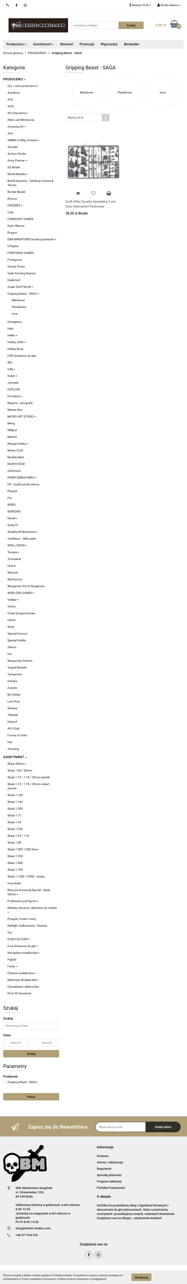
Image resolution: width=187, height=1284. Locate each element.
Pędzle (11, 959)
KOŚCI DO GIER (18, 939)
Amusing (13, 749)
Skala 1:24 (14, 822)
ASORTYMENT (15, 757)
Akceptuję (141, 1277)
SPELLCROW (17, 545)
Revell (12, 518)
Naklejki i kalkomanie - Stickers (27, 925)
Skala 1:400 (15, 863)
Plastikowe (19, 307)
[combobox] (88, 117)
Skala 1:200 (15, 808)
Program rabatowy (109, 1181)
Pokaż (31, 1097)
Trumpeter (14, 559)
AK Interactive (17, 113)
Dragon (12, 232)
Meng (11, 423)
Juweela (13, 382)
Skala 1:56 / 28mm (19, 770)
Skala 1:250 (15, 829)
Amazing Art (16, 126)
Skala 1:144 (15, 802)
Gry (9, 932)
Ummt (11, 565)
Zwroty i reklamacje (110, 1162)
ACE (10, 99)
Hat (9, 742)
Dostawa (102, 1156)
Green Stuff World (20, 286)
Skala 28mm (16, 763)
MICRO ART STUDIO (21, 416)
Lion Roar (13, 701)
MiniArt (12, 437)
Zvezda (12, 687)
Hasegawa (14, 321)
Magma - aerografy (20, 403)
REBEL (11, 504)
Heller (12, 335)
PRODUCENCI (14, 79)
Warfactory (14, 579)
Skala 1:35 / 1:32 (18, 835)
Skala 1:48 (14, 842)
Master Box (15, 409)
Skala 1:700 (15, 869)
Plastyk (12, 491)
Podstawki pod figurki (23, 901)
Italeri (12, 375)
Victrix (11, 606)
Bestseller (131, 44)
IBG (9, 362)
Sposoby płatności (109, 1175)
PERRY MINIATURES (22, 477)
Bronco (12, 198)
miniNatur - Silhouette (21, 538)
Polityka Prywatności (111, 1187)
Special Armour (17, 633)
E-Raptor (13, 246)
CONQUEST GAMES (20, 219)
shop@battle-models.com (33, 1228)
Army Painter (17, 160)
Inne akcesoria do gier (23, 946)
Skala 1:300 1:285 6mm (22, 849)
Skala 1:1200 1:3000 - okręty (26, 876)
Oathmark (14, 470)
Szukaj (31, 1054)
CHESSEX (15, 205)
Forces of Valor (17, 735)
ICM (11, 369)
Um (9, 654)
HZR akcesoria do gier (21, 355)
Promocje (87, 44)
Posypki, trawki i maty (21, 919)
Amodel (12, 147)
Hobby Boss (15, 349)
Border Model (16, 192)
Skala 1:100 (15, 795)
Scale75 (12, 525)
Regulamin (104, 1168)
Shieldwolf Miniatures (22, 531)
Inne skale (14, 883)
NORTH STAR (16, 464)
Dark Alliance (15, 225)
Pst (9, 498)
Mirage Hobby (17, 443)
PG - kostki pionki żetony (23, 484)
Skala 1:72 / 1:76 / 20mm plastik (28, 777)
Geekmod (13, 280)
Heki (10, 328)
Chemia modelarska (21, 973)
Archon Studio (16, 153)
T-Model (12, 715)
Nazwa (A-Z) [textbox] (76, 117)
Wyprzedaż (109, 44)
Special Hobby (16, 640)
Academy (13, 92)
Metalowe (18, 300)
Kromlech (14, 396)
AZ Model (13, 167)
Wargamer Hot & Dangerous (25, 586)
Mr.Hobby (13, 694)
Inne (14, 313)
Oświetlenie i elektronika (23, 986)
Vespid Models (17, 667)
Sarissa (12, 708)
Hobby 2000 (16, 342)
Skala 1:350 (15, 856)
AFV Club (13, 728)
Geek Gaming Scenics (21, 273)
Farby (12, 966)
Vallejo (13, 599)
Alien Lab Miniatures (20, 119)
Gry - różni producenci (23, 86)
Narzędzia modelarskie (23, 952)
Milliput (12, 430)
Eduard (12, 721)
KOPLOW (13, 389)
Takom (11, 647)
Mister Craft (15, 450)
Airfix (10, 106)
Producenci (16, 44)
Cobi (10, 212)
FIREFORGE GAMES (20, 253)
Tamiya (13, 552)
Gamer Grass (16, 266)
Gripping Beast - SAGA (23, 293)
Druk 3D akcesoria (19, 993)
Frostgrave (14, 259)
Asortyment (43, 44)
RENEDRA (14, 511)
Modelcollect (15, 457)
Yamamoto (14, 674)
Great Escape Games (21, 613)
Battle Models (17, 174)
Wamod (12, 572)
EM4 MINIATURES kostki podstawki (31, 239)
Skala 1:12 (14, 815)
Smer (10, 626)
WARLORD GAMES (20, 593)
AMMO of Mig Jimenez (23, 140)
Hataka (12, 681)
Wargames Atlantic (20, 660)
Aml (10, 133)
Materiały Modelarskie (23, 980)
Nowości (66, 44)
